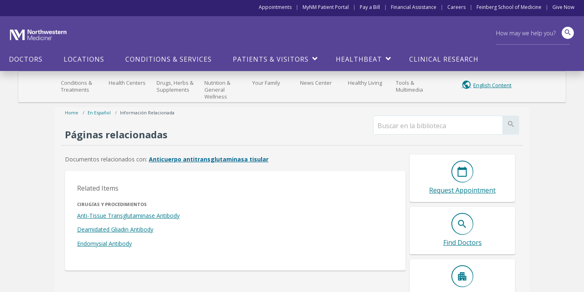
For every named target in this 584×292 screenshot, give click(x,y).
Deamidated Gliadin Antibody (115, 229)
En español (99, 113)
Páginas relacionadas (116, 134)
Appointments (275, 7)
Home (71, 113)
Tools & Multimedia (409, 86)
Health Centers (127, 82)
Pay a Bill (370, 7)
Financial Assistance (413, 7)
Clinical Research (444, 59)
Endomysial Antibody (104, 243)
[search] (438, 125)
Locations (84, 59)
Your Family (266, 82)
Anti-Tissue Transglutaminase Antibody (128, 215)
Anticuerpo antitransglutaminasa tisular (208, 159)
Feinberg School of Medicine (509, 7)
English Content (492, 85)
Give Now (563, 7)
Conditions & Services (168, 59)
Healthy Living (365, 82)
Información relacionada (147, 113)
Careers (456, 7)
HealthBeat (359, 59)
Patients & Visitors (271, 59)
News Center (316, 82)
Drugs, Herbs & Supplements (175, 86)
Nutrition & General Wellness (217, 89)
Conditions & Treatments (76, 86)
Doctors (26, 59)
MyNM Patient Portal (326, 7)
